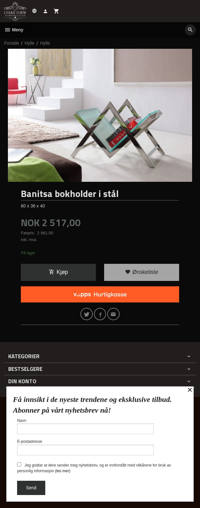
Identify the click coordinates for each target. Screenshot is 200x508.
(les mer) (62, 471)
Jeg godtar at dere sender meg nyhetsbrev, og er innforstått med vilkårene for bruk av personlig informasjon (94, 467)
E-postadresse (85, 447)
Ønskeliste (141, 272)
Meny (13, 29)
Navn (85, 426)
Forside (11, 43)
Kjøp (58, 272)
